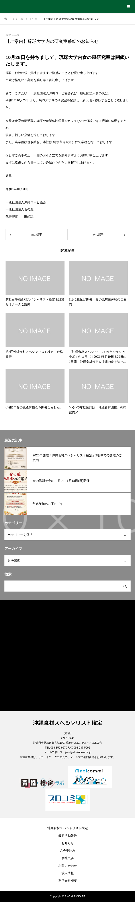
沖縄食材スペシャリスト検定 (67, 828)
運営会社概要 (67, 880)
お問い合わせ (67, 865)
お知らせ (67, 843)
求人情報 (67, 873)
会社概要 (67, 858)
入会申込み (67, 850)
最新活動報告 (67, 835)
